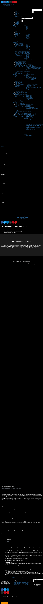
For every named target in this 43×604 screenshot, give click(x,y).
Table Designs (17, 90)
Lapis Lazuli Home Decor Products (21, 104)
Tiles (16, 11)
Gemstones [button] (15, 102)
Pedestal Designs (18, 86)
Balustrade (17, 17)
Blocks (16, 12)
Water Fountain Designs (19, 91)
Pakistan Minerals (29, 135)
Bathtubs (16, 34)
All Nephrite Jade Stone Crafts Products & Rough (23, 113)
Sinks (16, 15)
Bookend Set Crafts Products (20, 62)
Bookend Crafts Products (19, 46)
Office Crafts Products (19, 44)
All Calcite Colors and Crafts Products (21, 106)
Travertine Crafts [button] (16, 93)
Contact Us (2, 146)
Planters (16, 41)
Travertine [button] (14, 74)
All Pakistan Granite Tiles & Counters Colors (22, 116)
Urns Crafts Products (18, 55)
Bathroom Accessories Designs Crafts (21, 96)
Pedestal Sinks (17, 16)
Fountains (17, 22)
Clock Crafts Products (19, 47)
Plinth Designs (17, 85)
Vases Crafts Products (19, 57)
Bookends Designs (18, 100)
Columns (16, 20)
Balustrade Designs (18, 81)
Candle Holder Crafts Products (20, 50)
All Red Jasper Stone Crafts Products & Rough (23, 114)
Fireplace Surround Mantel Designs (21, 92)
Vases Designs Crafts (19, 101)
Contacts (13, 577)
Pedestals (17, 23)
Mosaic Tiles (17, 13)
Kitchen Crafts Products (19, 43)
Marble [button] (14, 25)
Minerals (25, 134)
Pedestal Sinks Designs (19, 87)
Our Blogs (2, 149)
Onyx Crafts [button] (15, 42)
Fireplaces (17, 21)
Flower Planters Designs (19, 84)
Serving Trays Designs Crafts (20, 97)
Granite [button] (14, 115)
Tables (16, 14)
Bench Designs (17, 83)
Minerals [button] (14, 117)
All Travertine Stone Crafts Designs (21, 94)
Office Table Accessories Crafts (20, 61)
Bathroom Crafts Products (19, 45)
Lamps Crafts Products (19, 56)
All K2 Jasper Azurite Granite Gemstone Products (23, 107)
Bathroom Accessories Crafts (20, 65)
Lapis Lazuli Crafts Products (20, 103)
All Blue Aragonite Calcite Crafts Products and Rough (13, 231)
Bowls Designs (17, 95)
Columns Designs (18, 80)
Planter (16, 24)
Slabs (16, 10)
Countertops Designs (18, 82)
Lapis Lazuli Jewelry (18, 105)
